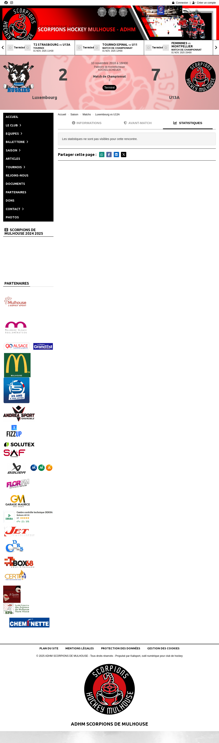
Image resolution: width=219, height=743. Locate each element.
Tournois (15, 167)
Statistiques (187, 123)
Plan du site (48, 648)
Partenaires (16, 192)
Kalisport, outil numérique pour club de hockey (157, 655)
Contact (15, 209)
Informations (87, 123)
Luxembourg (44, 97)
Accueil (12, 117)
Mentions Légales (79, 648)
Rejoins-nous (17, 175)
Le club (13, 125)
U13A (174, 97)
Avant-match (138, 123)
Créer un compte (204, 2)
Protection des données (120, 648)
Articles (13, 158)
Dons (10, 200)
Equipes (14, 133)
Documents (15, 183)
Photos (12, 217)
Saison (13, 150)
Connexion (180, 2)
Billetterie (17, 142)
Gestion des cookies (163, 648)
